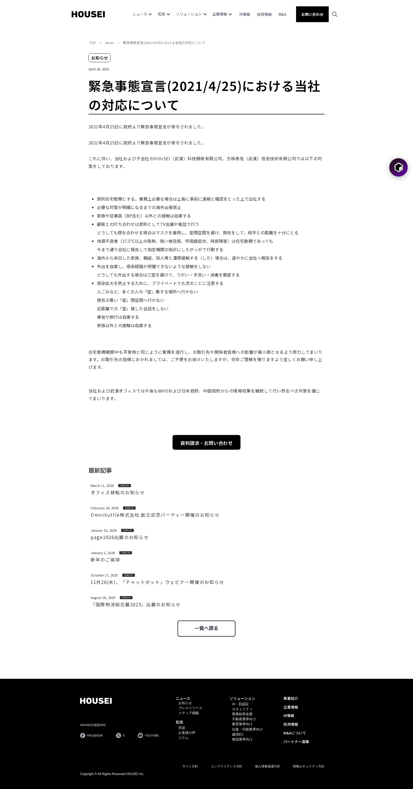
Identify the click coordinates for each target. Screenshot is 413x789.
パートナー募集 (296, 741)
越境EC (238, 734)
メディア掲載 (188, 713)
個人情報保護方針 (267, 766)
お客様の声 (186, 733)
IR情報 (244, 14)
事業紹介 (290, 698)
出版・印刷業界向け (247, 729)
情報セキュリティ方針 (308, 766)
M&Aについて (294, 732)
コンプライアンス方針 (226, 766)
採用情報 (264, 14)
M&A (282, 14)
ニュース (183, 698)
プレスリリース (190, 708)
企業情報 (290, 707)
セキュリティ (242, 709)
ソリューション (242, 698)
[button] (142, 14)
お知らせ (185, 703)
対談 (181, 728)
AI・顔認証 (240, 704)
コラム (183, 738)
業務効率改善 (242, 714)
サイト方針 (190, 766)
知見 (179, 722)
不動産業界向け (244, 719)
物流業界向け (242, 739)
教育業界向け (242, 724)
